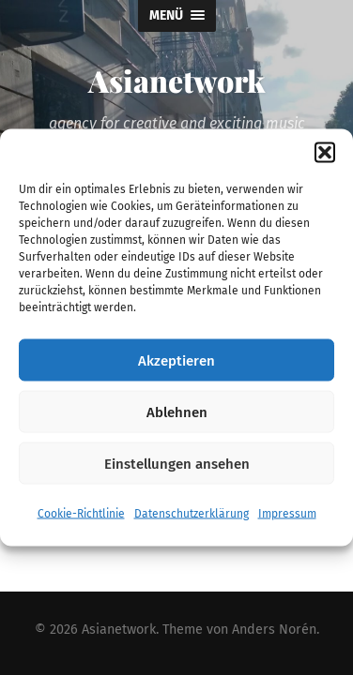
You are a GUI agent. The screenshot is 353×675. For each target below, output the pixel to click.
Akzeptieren (176, 360)
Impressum (287, 513)
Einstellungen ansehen (177, 463)
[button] (324, 152)
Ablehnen (176, 411)
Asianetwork (176, 80)
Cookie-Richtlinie (81, 513)
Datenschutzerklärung (191, 513)
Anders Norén (274, 630)
